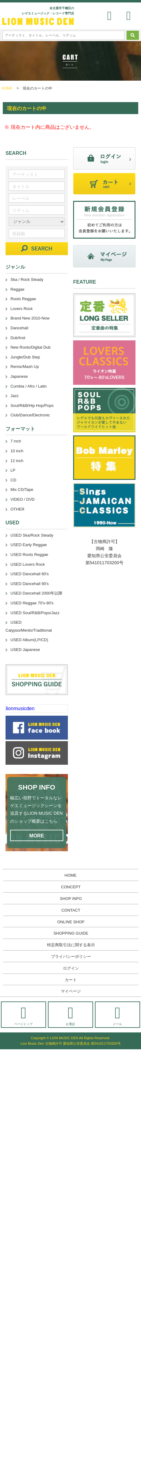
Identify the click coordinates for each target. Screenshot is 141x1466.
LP (12, 470)
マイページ (71, 991)
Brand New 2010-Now (29, 318)
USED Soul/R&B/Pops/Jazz (35, 613)
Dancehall (19, 328)
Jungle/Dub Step (25, 357)
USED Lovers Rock (27, 564)
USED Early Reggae (28, 544)
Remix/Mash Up (24, 366)
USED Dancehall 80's (29, 574)
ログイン (71, 968)
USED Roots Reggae (29, 554)
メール (117, 1015)
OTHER (17, 509)
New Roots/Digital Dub (30, 347)
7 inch (15, 441)
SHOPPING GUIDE (70, 933)
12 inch (16, 460)
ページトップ (23, 1015)
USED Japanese (25, 649)
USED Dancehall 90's (29, 583)
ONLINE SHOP (70, 922)
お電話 (70, 1015)
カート (71, 980)
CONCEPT (71, 887)
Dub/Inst (17, 337)
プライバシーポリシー (71, 956)
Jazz (14, 395)
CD (13, 480)
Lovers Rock (21, 308)
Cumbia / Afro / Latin (28, 386)
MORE (36, 835)
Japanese (19, 376)
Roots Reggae (23, 299)
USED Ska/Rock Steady (31, 535)
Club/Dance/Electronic (30, 415)
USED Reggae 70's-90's (31, 603)
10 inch (16, 451)
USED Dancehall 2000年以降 (36, 593)
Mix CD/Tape (21, 489)
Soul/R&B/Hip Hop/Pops (31, 405)
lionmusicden (20, 708)
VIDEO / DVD (22, 499)
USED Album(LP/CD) (29, 639)
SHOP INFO (71, 898)
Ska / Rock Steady (26, 279)
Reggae (17, 289)
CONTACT (70, 910)
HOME (7, 88)
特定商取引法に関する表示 (71, 945)
